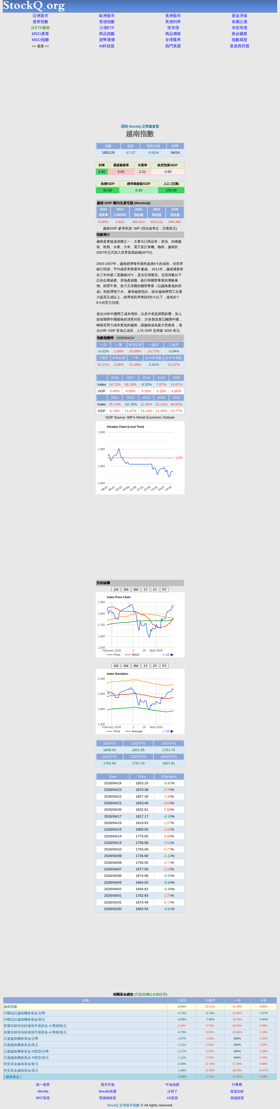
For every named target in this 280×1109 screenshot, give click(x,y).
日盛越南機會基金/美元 (21, 1045)
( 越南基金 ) (12, 1077)
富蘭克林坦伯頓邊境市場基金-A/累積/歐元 (35, 1026)
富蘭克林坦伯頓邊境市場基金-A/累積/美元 (35, 1032)
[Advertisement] (140, 86)
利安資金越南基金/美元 (21, 1070)
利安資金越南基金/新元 (21, 1064)
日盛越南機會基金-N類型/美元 (26, 1058)
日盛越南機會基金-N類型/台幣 (26, 1051)
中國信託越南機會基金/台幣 (24, 1013)
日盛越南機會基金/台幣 (21, 1039)
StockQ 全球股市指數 (123, 1105)
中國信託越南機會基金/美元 (24, 1019)
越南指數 (10, 1007)
